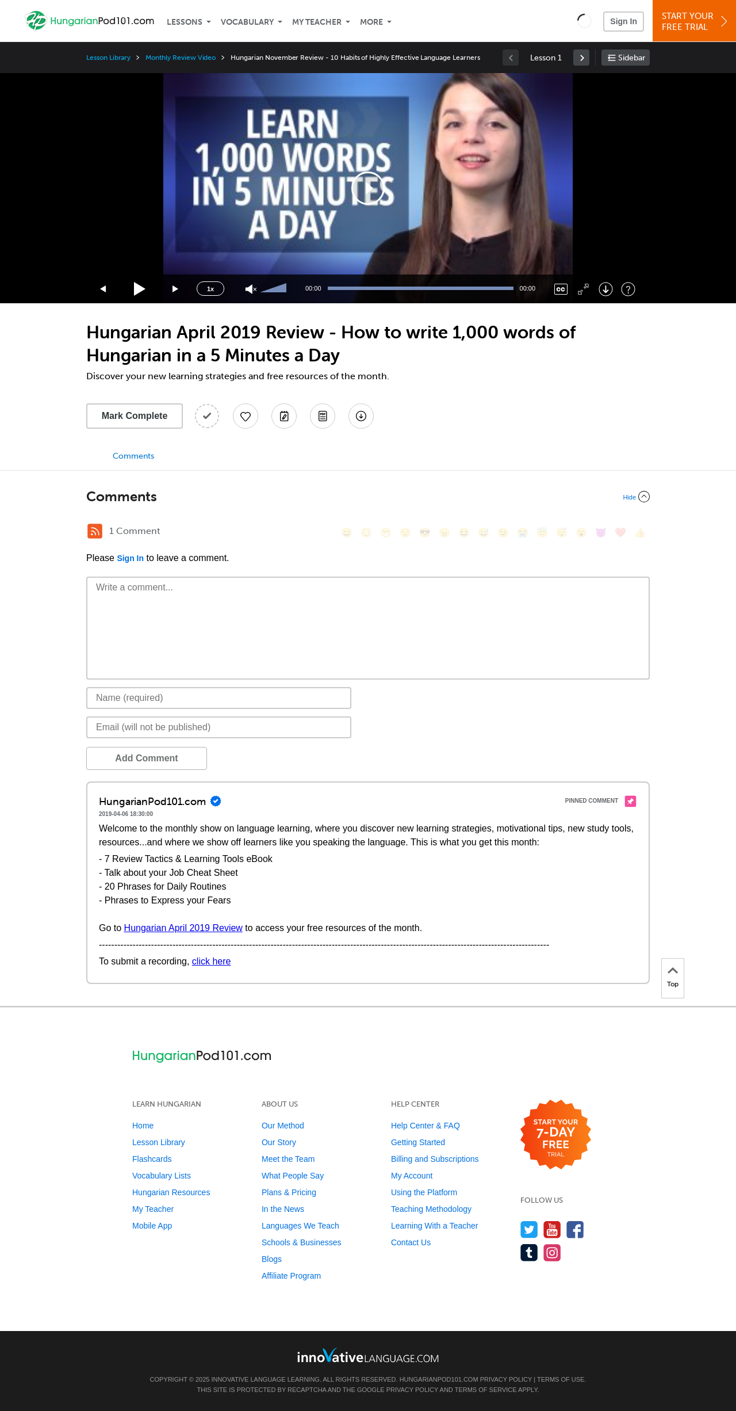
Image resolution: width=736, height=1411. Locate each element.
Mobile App (152, 1225)
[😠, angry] (444, 533)
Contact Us (411, 1242)
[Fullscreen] (583, 289)
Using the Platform (424, 1192)
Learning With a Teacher (434, 1225)
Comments (133, 456)
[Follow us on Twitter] (529, 1229)
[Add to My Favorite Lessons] (245, 416)
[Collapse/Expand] (368, 496)
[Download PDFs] (322, 416)
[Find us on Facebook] (575, 1229)
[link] (581, 57)
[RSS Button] (94, 531)
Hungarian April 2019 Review (183, 928)
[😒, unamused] (405, 533)
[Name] (218, 698)
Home (143, 1125)
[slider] (275, 288)
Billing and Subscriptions (435, 1159)
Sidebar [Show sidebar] (631, 58)
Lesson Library (108, 58)
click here (211, 961)
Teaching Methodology (431, 1209)
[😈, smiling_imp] (601, 533)
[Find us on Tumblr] (529, 1252)
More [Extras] (371, 22)
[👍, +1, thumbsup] (640, 533)
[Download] (606, 289)
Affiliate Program (291, 1275)
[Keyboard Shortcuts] (628, 289)
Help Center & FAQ (425, 1125)
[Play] (140, 289)
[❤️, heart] (620, 533)
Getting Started (418, 1142)
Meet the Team (288, 1159)
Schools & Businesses (302, 1242)
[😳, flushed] (366, 533)
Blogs (272, 1259)
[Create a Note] (284, 416)
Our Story (279, 1142)
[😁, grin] (386, 533)
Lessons (184, 22)
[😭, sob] (522, 533)
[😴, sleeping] (562, 533)
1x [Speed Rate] (210, 288)
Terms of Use (561, 1379)
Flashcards (151, 1159)
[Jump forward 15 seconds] (175, 289)
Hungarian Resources (171, 1192)
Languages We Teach (300, 1225)
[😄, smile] (346, 533)
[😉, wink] (503, 533)
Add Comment (146, 758)
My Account (411, 1175)
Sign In (623, 21)
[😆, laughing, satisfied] (464, 533)
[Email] (218, 727)
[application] (368, 188)
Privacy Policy (506, 1379)
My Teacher (317, 22)
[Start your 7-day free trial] (555, 1135)
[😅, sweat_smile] (483, 533)
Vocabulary (247, 22)
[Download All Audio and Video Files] (361, 416)
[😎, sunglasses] (425, 533)
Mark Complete (135, 416)
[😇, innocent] (542, 533)
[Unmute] (251, 289)
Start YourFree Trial (696, 21)
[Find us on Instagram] (552, 1252)
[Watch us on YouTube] (552, 1229)
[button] (584, 20)
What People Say (293, 1175)
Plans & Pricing (289, 1192)
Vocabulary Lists (161, 1175)
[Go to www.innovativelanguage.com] (368, 1355)
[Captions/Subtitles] (561, 289)
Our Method (283, 1125)
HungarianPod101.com (439, 1379)
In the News (283, 1209)
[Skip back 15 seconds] (103, 289)
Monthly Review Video (180, 58)
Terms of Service (486, 1389)
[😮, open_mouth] (581, 533)
